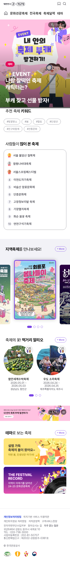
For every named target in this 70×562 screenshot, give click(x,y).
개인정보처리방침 (12, 516)
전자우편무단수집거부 (15, 525)
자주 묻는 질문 (51, 525)
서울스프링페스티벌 (24, 172)
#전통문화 (32, 129)
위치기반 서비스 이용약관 (36, 516)
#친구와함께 (13, 129)
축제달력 (49, 13)
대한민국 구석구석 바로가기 (14, 4)
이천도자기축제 (23, 180)
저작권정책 (34, 521)
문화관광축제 (19, 13)
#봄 (26, 121)
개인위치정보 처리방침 (15, 521)
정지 (63, 25)
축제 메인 (6, 13)
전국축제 (35, 13)
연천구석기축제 (23, 224)
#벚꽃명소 (12, 121)
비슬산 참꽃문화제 (24, 187)
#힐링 (39, 121)
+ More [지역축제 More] (60, 249)
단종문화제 (20, 194)
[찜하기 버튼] (59, 4)
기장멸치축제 (21, 209)
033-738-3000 (19, 532)
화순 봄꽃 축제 (22, 216)
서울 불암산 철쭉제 (24, 155)
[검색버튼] (64, 4)
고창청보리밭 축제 (24, 202)
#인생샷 (54, 121)
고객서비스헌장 (49, 521)
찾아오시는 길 (35, 525)
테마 (60, 13)
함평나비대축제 (22, 164)
